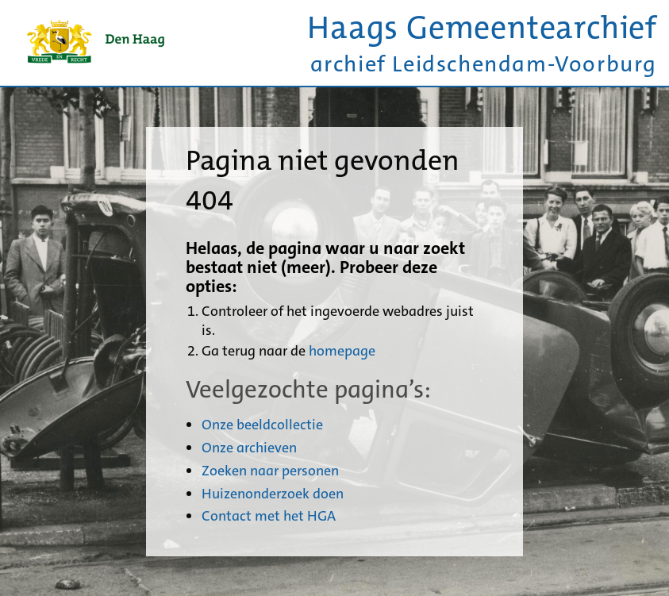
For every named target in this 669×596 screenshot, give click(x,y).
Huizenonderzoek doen (273, 493)
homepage (342, 350)
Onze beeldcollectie (262, 424)
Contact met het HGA (269, 515)
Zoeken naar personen (270, 470)
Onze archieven (249, 447)
